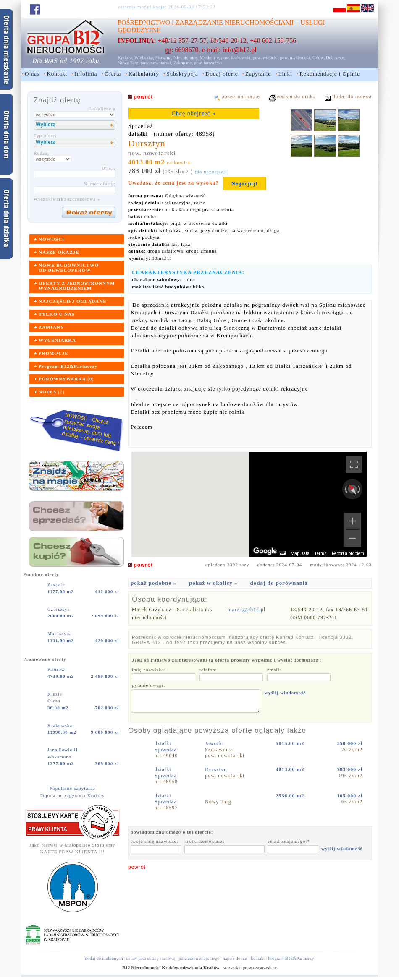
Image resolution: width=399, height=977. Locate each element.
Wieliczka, (144, 57)
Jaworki (215, 743)
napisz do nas (235, 958)
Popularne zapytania (72, 788)
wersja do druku (296, 96)
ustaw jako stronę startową (150, 958)
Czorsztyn (59, 609)
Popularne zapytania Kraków (72, 795)
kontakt (258, 958)
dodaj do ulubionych (104, 958)
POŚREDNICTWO (144, 22)
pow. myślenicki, (295, 57)
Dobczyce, (336, 57)
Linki (285, 73)
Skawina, (164, 57)
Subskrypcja (182, 73)
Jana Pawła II (63, 749)
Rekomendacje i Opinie (329, 73)
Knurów (57, 669)
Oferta (113, 73)
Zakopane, (183, 62)
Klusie (55, 693)
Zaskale (56, 584)
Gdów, (318, 57)
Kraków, (125, 57)
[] (52, 391)
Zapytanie (258, 73)
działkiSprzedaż (165, 746)
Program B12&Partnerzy (291, 958)
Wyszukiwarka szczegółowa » (67, 198)
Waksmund (59, 756)
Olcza (53, 700)
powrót (137, 867)
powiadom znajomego (198, 958)
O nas (32, 73)
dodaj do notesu (352, 96)
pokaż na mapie (240, 96)
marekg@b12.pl (246, 609)
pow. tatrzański (208, 62)
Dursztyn (216, 769)
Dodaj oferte (221, 73)
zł (107, 591)
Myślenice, (210, 57)
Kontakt (57, 73)
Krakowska (60, 725)
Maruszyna (60, 633)
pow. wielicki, (266, 57)
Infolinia (86, 73)
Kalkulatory (144, 73)
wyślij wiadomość (285, 692)
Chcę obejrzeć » (193, 113)
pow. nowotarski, (156, 62)
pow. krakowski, (236, 57)
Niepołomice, (186, 57)
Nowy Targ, (128, 62)
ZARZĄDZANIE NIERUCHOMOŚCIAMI (235, 22)
